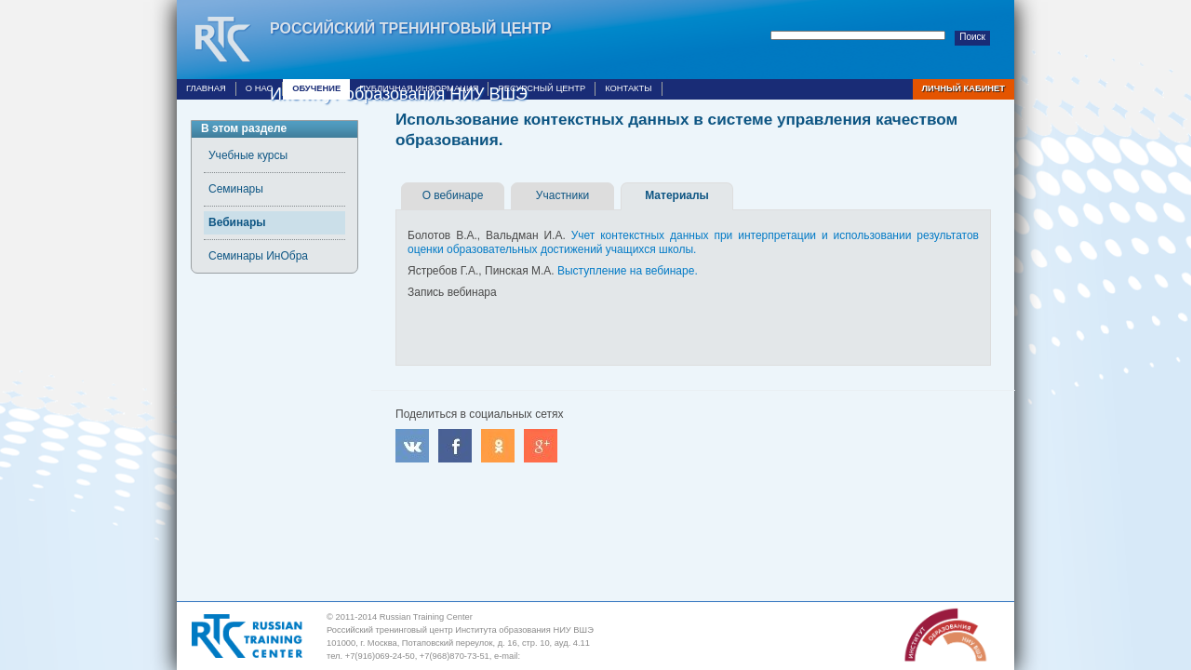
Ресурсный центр (541, 88)
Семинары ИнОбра (258, 255)
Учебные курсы (248, 155)
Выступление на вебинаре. (627, 270)
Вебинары (236, 222)
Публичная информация (418, 88)
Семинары (235, 188)
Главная (206, 88)
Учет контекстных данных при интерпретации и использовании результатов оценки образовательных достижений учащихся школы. (693, 242)
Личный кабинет (963, 88)
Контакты (628, 88)
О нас (259, 88)
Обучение (316, 88)
